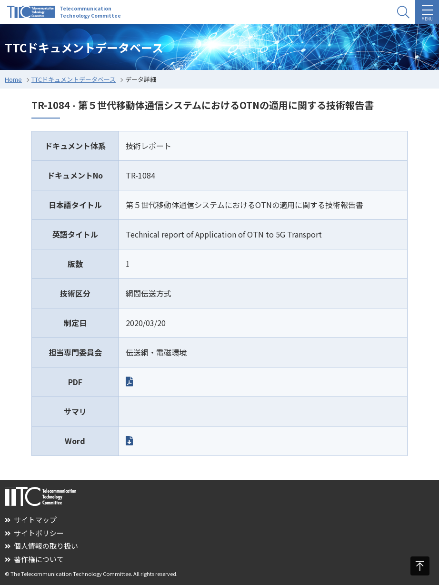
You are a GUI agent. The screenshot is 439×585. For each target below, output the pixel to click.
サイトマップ (31, 520)
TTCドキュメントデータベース (73, 79)
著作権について (34, 559)
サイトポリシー (34, 533)
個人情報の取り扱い (41, 546)
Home (13, 79)
